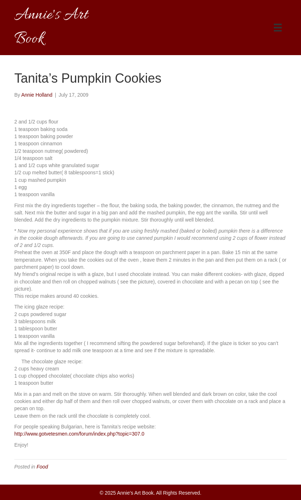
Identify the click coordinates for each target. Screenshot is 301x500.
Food (42, 467)
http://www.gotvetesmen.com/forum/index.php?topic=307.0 (79, 434)
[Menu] (278, 28)
